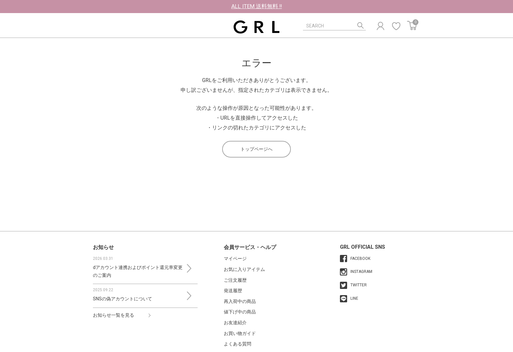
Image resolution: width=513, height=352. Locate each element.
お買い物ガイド (240, 333)
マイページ (235, 258)
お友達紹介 (235, 322)
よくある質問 (237, 343)
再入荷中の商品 (240, 301)
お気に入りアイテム (244, 269)
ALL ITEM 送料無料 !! (256, 6)
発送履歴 (233, 290)
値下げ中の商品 (240, 311)
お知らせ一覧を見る (113, 315)
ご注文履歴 (235, 280)
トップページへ (256, 149)
